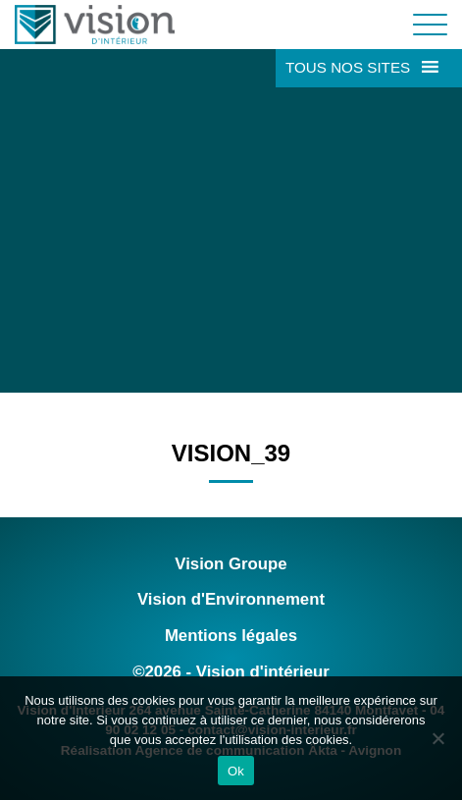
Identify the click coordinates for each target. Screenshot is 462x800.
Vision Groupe (230, 564)
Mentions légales (231, 635)
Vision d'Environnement (231, 599)
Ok (236, 771)
